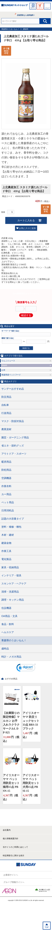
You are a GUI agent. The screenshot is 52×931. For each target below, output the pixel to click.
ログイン (33, 8)
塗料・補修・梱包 (11, 526)
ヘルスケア (7, 632)
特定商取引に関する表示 (13, 855)
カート (40, 8)
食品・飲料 (7, 624)
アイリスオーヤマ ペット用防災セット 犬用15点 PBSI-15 (31, 783)
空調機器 (6, 478)
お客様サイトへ (10, 875)
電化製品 (6, 559)
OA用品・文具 (9, 616)
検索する (26, 348)
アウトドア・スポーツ (13, 453)
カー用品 (6, 494)
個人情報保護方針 (10, 838)
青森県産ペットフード (11, 375)
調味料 (25, 29)
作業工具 (6, 551)
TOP (47, 927)
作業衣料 (6, 486)
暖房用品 (6, 461)
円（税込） (11, 739)
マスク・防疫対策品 (12, 421)
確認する (26, 315)
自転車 (5, 405)
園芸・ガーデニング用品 (15, 437)
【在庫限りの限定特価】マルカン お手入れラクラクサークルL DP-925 (11, 722)
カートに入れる (26, 220)
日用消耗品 (7, 510)
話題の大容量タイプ (12, 518)
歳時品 (5, 648)
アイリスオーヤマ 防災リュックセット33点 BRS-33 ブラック (31, 720)
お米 (3, 370)
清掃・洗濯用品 (10, 591)
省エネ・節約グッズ (12, 445)
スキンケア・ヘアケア (13, 583)
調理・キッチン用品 (12, 599)
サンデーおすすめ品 (12, 388)
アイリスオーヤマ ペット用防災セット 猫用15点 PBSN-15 (11, 783)
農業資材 (6, 429)
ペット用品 (7, 502)
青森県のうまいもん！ (10, 29)
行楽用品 (6, 413)
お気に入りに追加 (27, 228)
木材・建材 (7, 535)
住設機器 (6, 608)
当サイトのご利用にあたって (15, 847)
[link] (26, 668)
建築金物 (6, 543)
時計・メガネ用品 (11, 656)
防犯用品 (6, 469)
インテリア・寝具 (11, 575)
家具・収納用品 (10, 567)
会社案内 (7, 830)
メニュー (47, 8)
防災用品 (6, 397)
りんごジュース (8, 361)
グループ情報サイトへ (13, 882)
